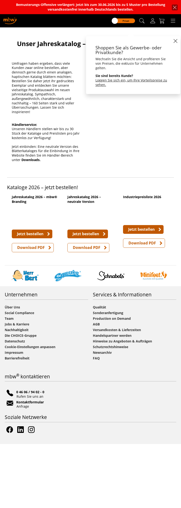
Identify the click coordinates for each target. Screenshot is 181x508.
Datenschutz (15, 405)
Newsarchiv (102, 416)
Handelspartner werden (112, 399)
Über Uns (12, 371)
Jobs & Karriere (17, 388)
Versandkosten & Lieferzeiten (117, 394)
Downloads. (31, 203)
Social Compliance (19, 377)
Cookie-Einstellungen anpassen (30, 411)
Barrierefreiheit (17, 422)
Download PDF (31, 311)
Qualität (99, 371)
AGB (96, 388)
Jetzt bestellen (30, 297)
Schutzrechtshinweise (110, 411)
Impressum (14, 416)
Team (9, 382)
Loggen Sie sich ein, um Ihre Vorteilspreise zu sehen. (131, 82)
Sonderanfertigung (108, 377)
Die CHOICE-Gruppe (21, 399)
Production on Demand (112, 382)
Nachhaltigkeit (17, 394)
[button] (141, 21)
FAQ (96, 422)
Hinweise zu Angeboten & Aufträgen (122, 405)
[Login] (153, 20)
